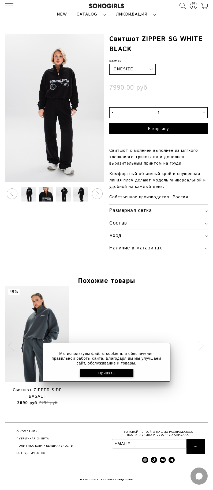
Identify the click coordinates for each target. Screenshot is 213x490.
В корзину (158, 128)
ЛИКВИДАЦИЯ (131, 14)
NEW (62, 14)
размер (115, 60)
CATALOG (87, 14)
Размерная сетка (158, 210)
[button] (12, 193)
